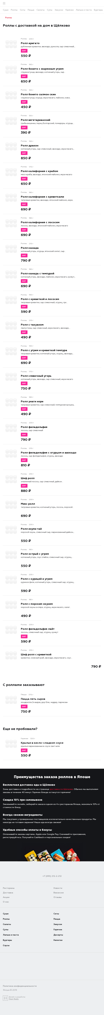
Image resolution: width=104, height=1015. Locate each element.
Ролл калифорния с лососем (40, 222)
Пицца (57, 919)
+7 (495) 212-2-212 (52, 876)
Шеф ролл (28, 478)
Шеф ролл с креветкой (36, 654)
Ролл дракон (29, 145)
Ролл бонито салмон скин (38, 94)
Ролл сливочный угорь (36, 375)
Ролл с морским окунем (37, 603)
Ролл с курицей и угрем (37, 578)
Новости (58, 888)
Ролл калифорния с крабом (39, 171)
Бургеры (7, 940)
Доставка (8, 892)
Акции (6, 897)
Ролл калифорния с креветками (42, 196)
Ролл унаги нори (32, 401)
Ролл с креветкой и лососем (40, 299)
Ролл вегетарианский (35, 120)
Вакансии (59, 892)
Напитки (58, 940)
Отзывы (58, 897)
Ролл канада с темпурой (37, 273)
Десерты (58, 935)
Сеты (56, 913)
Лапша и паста (11, 935)
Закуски (58, 924)
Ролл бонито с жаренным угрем (42, 68)
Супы (5, 929)
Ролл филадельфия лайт (38, 628)
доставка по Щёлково (61, 789)
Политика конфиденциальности (20, 986)
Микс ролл (28, 503)
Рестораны (9, 888)
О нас (6, 902)
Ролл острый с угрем (35, 553)
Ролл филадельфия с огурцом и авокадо (48, 452)
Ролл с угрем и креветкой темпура (44, 350)
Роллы (7, 17)
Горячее (58, 929)
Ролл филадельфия (34, 427)
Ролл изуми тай (31, 528)
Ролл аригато (30, 43)
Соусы (6, 945)
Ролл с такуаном (32, 324)
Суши (5, 913)
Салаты (7, 924)
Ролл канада (30, 247)
